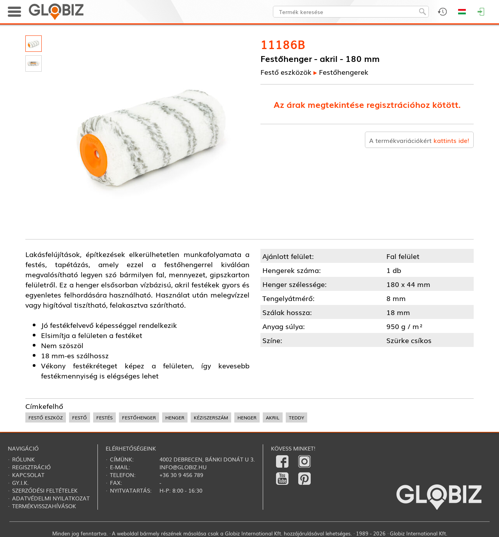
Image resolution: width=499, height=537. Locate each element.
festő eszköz (45, 417)
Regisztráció (31, 467)
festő (79, 417)
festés (104, 417)
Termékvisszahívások (44, 506)
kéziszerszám (211, 417)
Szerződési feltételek (45, 490)
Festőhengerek (343, 72)
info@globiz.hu (183, 467)
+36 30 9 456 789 (181, 475)
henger (174, 417)
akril (273, 417)
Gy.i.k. (20, 482)
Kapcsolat (28, 475)
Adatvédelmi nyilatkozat (51, 498)
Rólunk (23, 459)
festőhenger (139, 417)
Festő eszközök (285, 72)
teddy (296, 417)
